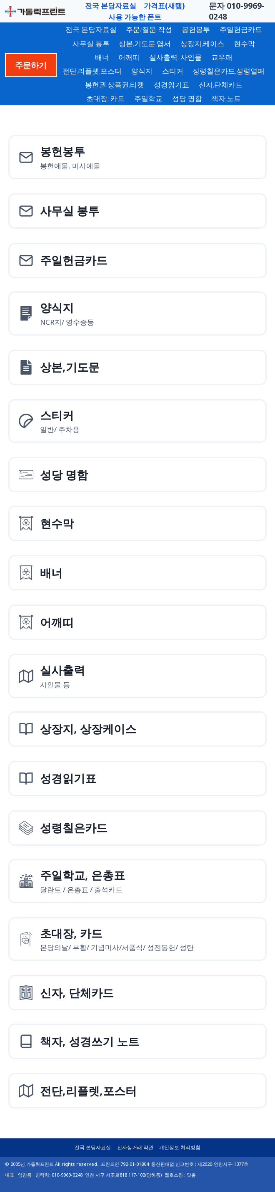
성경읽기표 (171, 84)
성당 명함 (187, 98)
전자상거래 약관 (135, 1147)
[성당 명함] (137, 474)
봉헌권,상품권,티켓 (114, 84)
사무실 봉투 (91, 43)
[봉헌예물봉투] (137, 157)
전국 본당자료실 (110, 5)
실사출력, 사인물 (175, 57)
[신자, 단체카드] (137, 992)
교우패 (221, 57)
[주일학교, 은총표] (137, 881)
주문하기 (31, 65)
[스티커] (137, 421)
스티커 (172, 71)
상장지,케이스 (202, 43)
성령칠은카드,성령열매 (228, 71)
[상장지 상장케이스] (137, 729)
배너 (102, 57)
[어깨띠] (137, 622)
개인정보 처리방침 (179, 1147)
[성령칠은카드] (137, 828)
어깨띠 (129, 57)
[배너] (137, 572)
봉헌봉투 (196, 29)
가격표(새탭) (164, 5)
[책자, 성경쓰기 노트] (137, 1041)
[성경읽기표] (137, 778)
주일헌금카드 (241, 29)
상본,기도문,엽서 (145, 43)
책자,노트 (226, 98)
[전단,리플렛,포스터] (137, 1090)
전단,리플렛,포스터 (92, 71)
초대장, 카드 (105, 98)
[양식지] (137, 313)
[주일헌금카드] (137, 260)
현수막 (244, 43)
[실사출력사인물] (137, 676)
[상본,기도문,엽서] (137, 367)
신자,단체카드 (220, 84)
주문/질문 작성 (149, 29)
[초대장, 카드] (137, 939)
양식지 (141, 71)
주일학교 (148, 98)
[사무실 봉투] (137, 211)
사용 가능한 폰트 (134, 17)
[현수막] (137, 523)
